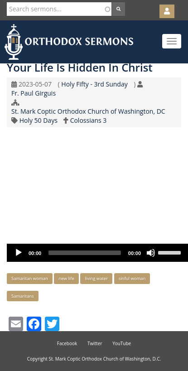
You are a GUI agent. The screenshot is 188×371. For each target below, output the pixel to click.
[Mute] (150, 252)
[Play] (18, 252)
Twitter (94, 343)
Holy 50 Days (38, 120)
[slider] (84, 253)
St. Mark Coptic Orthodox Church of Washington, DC (88, 111)
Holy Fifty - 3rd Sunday (94, 84)
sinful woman (132, 278)
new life (66, 278)
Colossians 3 (88, 120)
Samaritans (22, 296)
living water (96, 278)
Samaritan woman (29, 278)
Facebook (67, 343)
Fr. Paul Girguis (33, 93)
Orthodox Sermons (69, 42)
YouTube (121, 343)
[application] (97, 253)
